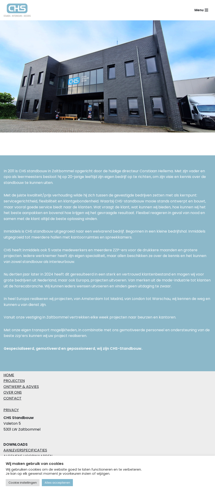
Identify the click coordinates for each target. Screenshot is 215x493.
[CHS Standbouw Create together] (18, 10)
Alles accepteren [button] (57, 482)
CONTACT (12, 398)
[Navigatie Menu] (201, 10)
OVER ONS (12, 392)
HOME (8, 375)
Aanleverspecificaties (25, 450)
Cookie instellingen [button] (22, 482)
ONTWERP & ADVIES (21, 386)
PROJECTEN (14, 380)
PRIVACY (11, 410)
